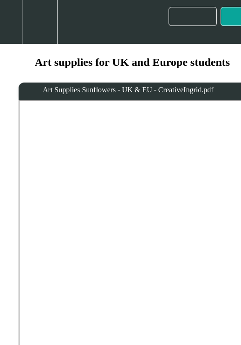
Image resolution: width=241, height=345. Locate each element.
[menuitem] (39, 22)
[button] (11, 22)
